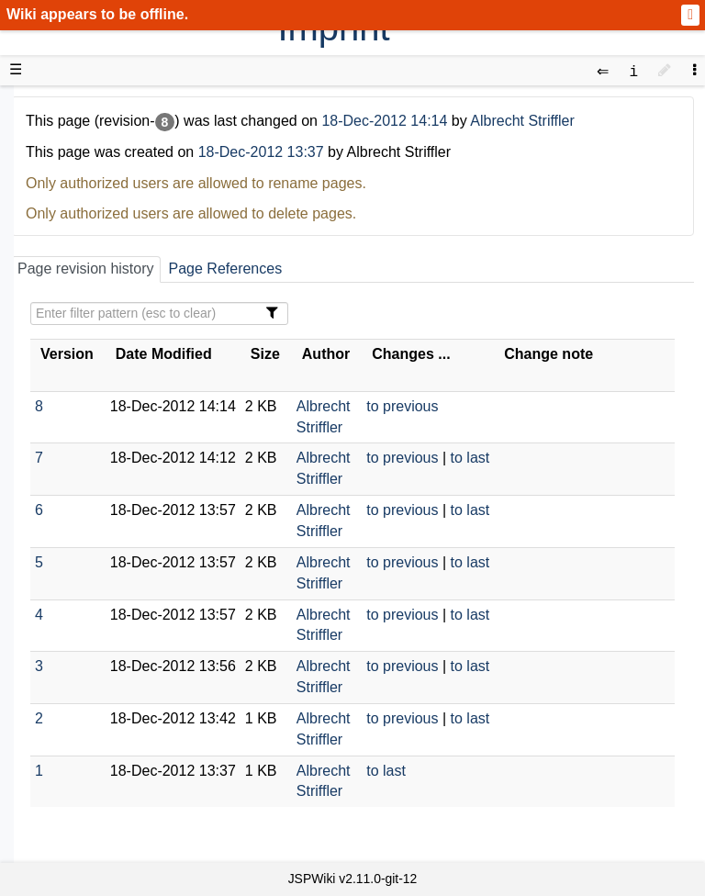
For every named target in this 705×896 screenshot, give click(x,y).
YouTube (79, 575)
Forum (71, 554)
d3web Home (59, 106)
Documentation (100, 283)
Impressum (149, 700)
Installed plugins (103, 679)
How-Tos (78, 408)
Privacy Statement (110, 721)
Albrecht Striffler (522, 121)
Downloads (86, 158)
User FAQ (82, 304)
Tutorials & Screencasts (127, 262)
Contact (75, 700)
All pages (80, 637)
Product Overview (108, 137)
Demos (73, 324)
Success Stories (103, 178)
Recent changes (103, 658)
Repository (85, 491)
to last (470, 457)
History (73, 199)
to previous (402, 406)
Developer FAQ (100, 429)
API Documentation (113, 450)
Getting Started (100, 387)
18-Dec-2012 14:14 (386, 121)
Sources (77, 471)
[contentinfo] (633, 70)
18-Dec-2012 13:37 (261, 152)
